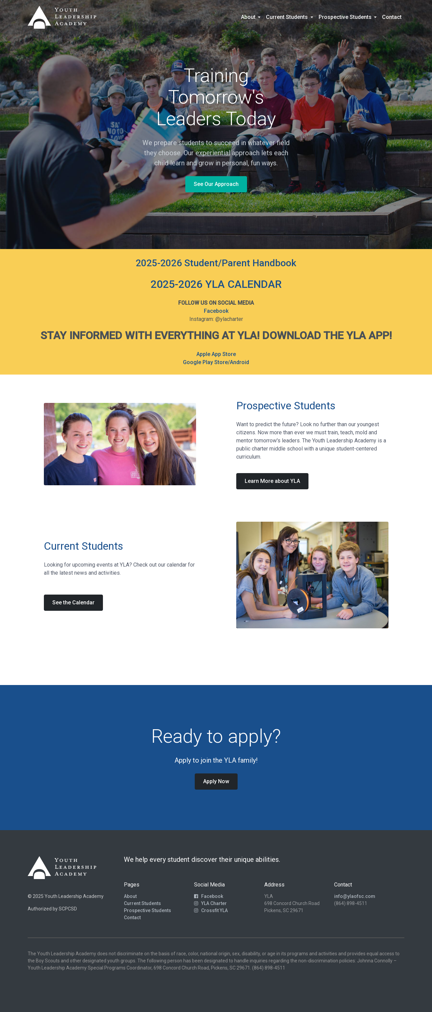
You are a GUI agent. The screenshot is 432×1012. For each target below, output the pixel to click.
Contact (392, 17)
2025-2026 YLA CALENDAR (216, 284)
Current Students (142, 903)
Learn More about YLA (272, 481)
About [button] (249, 17)
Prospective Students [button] (346, 17)
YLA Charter (210, 903)
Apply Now (216, 781)
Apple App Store (216, 354)
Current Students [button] (287, 17)
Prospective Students (147, 910)
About (130, 896)
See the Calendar (73, 602)
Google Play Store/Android (216, 362)
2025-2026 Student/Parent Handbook (216, 263)
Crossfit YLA (211, 910)
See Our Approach (216, 184)
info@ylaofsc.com (354, 896)
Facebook (216, 311)
